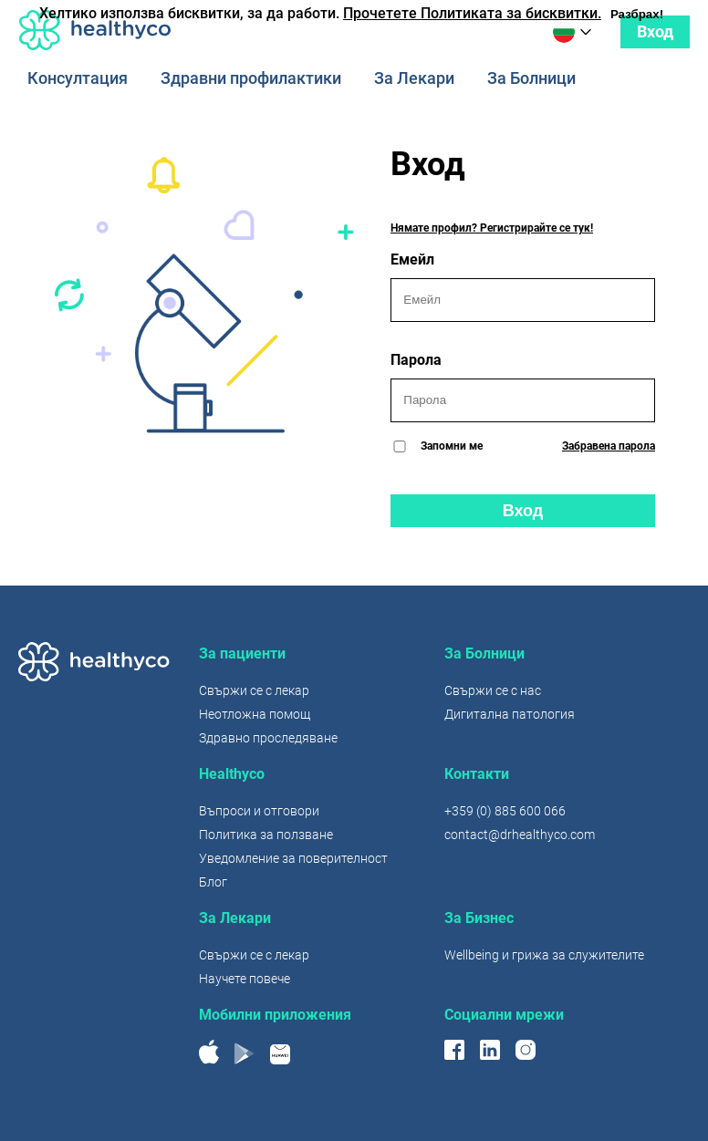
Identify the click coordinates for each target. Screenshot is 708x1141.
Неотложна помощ (254, 714)
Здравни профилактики (251, 78)
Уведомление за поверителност (293, 858)
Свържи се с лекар (254, 690)
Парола (522, 386)
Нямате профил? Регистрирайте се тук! (491, 228)
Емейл (522, 286)
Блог (213, 882)
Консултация (77, 78)
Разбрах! (636, 14)
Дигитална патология (509, 714)
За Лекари (414, 78)
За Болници (531, 78)
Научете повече (244, 978)
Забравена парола (608, 446)
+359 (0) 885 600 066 (505, 811)
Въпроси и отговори (259, 811)
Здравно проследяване (268, 738)
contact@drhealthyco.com (519, 834)
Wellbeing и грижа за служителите (544, 955)
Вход (655, 31)
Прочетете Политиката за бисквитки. (472, 13)
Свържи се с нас (492, 690)
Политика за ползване (266, 834)
